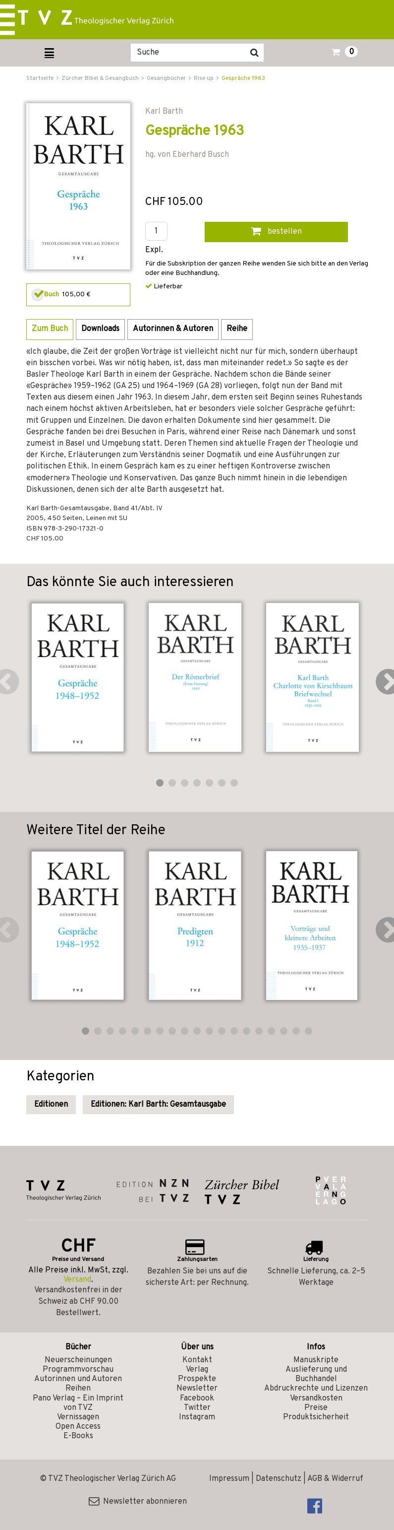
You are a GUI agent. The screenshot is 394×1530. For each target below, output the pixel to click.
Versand (77, 1280)
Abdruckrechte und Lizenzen (316, 1389)
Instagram (197, 1417)
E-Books (78, 1436)
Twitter (197, 1408)
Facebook (197, 1398)
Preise (316, 1408)
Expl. (154, 250)
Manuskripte (315, 1360)
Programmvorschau (78, 1370)
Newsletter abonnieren (138, 1502)
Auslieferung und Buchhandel (316, 1374)
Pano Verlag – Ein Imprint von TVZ (78, 1403)
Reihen (78, 1389)
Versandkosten (316, 1398)
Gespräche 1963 (243, 78)
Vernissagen (78, 1417)
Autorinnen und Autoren (78, 1379)
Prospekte (197, 1379)
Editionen (51, 1105)
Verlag (197, 1370)
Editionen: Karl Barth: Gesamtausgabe (158, 1105)
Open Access (78, 1427)
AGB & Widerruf (335, 1479)
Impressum (229, 1479)
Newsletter (197, 1389)
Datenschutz (278, 1479)
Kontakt (197, 1360)
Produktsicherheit (316, 1417)
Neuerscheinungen (78, 1360)
